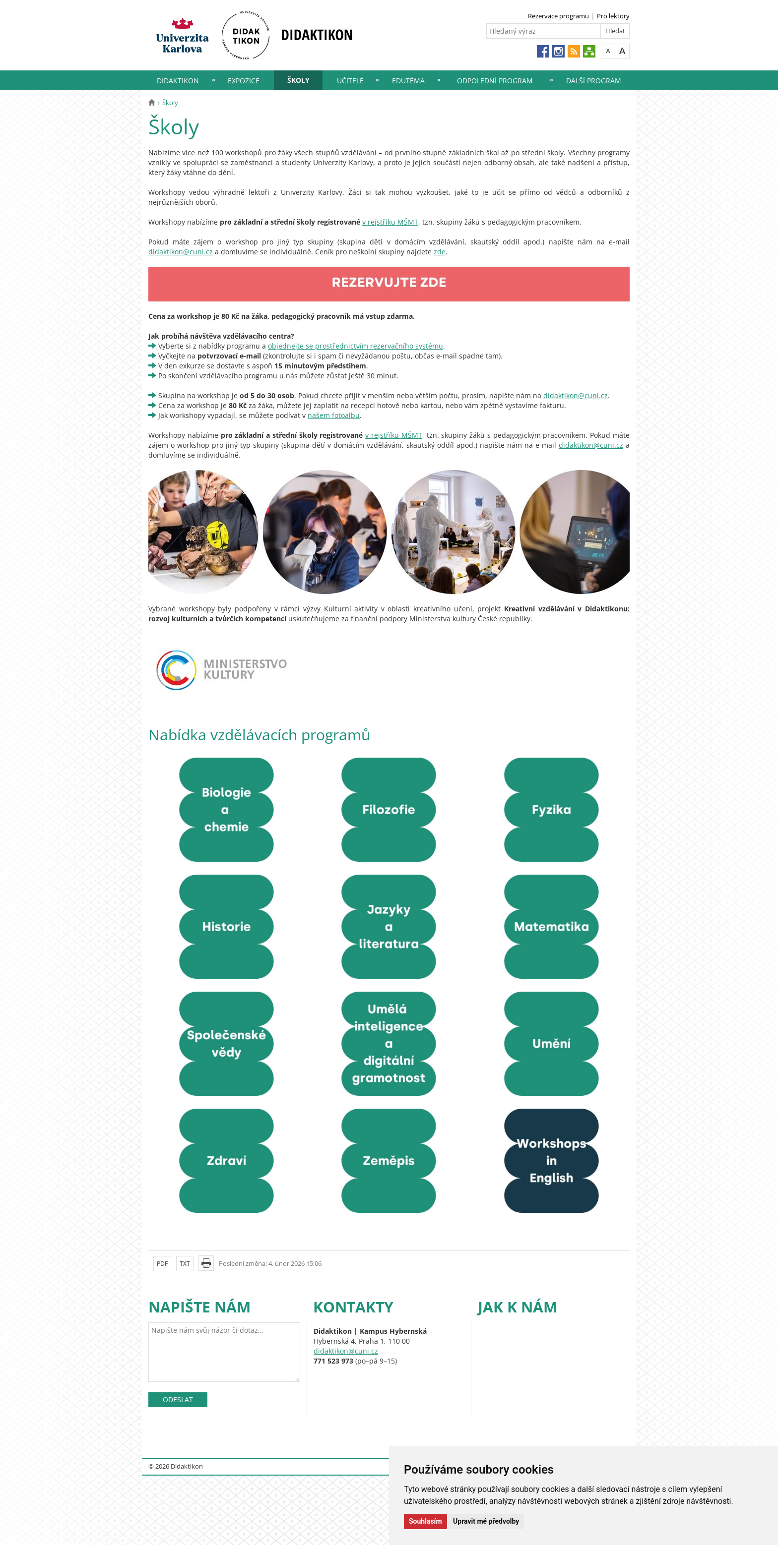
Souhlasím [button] (425, 1521)
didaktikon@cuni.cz (180, 251)
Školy (298, 80)
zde (440, 251)
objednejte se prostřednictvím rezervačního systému (355, 346)
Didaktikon (178, 80)
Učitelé (350, 80)
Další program (593, 80)
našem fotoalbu (334, 415)
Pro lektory (613, 15)
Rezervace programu (558, 15)
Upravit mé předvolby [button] (486, 1521)
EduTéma (408, 80)
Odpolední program (495, 80)
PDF (162, 1263)
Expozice (243, 80)
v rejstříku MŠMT (390, 222)
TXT (185, 1263)
